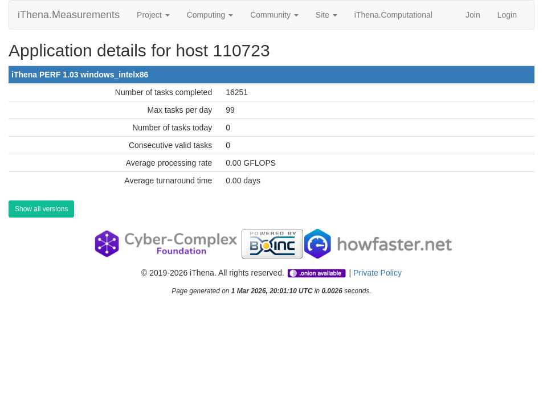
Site (326, 14)
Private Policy (377, 272)
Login (507, 14)
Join (473, 14)
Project (153, 14)
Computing (210, 14)
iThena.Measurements (69, 14)
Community (274, 14)
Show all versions (41, 209)
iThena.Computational (393, 14)
